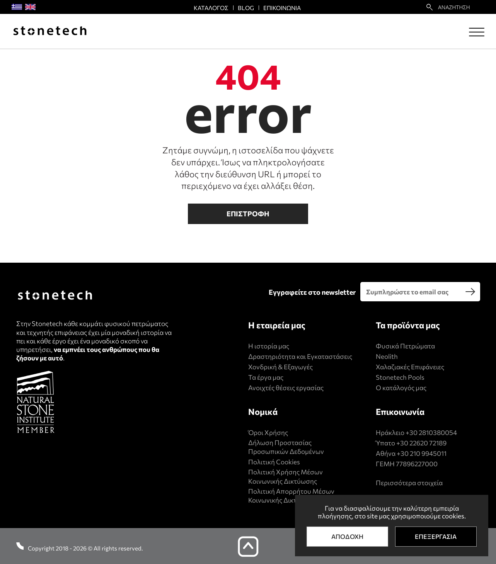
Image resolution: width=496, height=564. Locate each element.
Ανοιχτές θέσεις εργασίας (286, 388)
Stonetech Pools (400, 377)
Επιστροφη (248, 213)
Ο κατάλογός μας (401, 388)
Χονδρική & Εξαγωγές (280, 367)
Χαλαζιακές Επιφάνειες (410, 367)
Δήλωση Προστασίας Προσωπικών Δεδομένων (286, 447)
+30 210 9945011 (422, 453)
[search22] (429, 7)
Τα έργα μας (265, 377)
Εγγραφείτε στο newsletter (312, 292)
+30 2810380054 (431, 432)
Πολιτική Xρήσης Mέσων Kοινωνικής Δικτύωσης (285, 476)
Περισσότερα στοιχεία (409, 483)
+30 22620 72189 (421, 443)
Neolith (387, 356)
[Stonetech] (50, 31)
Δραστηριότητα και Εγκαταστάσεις (300, 356)
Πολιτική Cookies (274, 462)
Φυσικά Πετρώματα (405, 346)
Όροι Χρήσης (268, 432)
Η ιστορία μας (268, 346)
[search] (470, 291)
